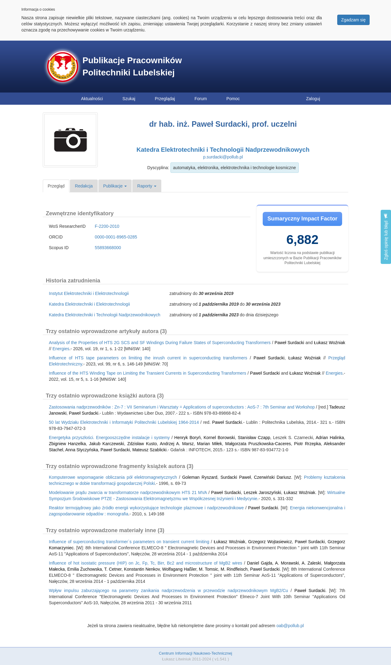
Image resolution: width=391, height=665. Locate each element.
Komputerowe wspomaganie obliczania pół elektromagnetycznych (113, 477)
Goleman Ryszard (199, 477)
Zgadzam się (353, 19)
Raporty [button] (146, 186)
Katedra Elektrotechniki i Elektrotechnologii (89, 304)
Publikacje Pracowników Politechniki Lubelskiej (132, 66)
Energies (61, 348)
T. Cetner (112, 569)
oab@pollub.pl (290, 625)
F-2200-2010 (107, 226)
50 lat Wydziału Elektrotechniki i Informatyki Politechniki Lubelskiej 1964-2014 (124, 422)
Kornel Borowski (219, 437)
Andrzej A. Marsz (177, 443)
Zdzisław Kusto (142, 443)
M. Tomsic (208, 569)
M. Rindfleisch (234, 569)
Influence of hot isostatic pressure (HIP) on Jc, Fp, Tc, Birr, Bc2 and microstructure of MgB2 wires (145, 563)
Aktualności (92, 98)
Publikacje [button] (115, 186)
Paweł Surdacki (289, 342)
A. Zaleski (311, 563)
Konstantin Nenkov (142, 569)
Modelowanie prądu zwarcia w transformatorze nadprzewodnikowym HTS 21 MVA (128, 492)
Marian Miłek (209, 443)
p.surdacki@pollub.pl (223, 156)
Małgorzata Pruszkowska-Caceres (258, 443)
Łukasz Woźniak (329, 342)
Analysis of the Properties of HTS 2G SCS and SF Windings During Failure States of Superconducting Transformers (160, 342)
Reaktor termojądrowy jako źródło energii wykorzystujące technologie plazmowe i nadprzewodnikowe (146, 507)
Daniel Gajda (259, 563)
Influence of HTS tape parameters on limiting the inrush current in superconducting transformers (148, 357)
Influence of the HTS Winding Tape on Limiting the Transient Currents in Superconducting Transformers (147, 373)
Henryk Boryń (187, 437)
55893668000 (108, 247)
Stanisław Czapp (254, 437)
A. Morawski (287, 563)
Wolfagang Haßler (179, 569)
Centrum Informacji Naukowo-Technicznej (195, 653)
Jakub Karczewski (106, 443)
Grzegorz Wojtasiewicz (270, 541)
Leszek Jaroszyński (262, 492)
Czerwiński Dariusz (272, 477)
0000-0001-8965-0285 (116, 236)
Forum (201, 98)
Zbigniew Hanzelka (67, 443)
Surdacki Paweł (236, 477)
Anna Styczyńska (81, 449)
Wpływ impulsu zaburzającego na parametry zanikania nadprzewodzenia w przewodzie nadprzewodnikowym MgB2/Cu (168, 590)
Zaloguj (313, 98)
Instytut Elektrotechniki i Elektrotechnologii (89, 293)
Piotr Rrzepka (307, 443)
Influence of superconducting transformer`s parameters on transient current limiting (129, 541)
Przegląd (56, 186)
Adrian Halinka (330, 437)
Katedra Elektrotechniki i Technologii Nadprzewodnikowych (223, 149)
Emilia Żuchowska (84, 569)
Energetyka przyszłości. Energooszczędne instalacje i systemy (109, 437)
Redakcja (84, 186)
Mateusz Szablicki (149, 449)
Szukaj (128, 98)
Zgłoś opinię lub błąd (385, 237)
